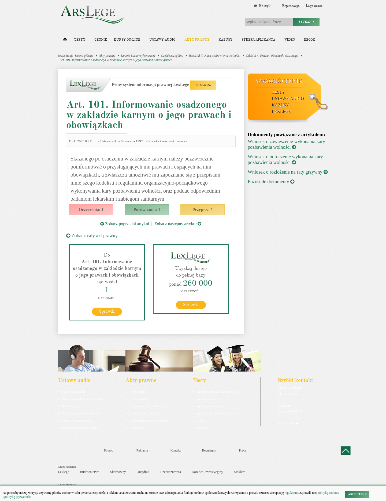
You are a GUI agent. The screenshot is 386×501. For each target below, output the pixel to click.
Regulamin (209, 450)
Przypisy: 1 (202, 209)
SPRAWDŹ (203, 85)
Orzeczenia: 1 (91, 209)
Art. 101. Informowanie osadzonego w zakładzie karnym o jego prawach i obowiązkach (116, 60)
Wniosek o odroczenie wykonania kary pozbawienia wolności (285, 159)
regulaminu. (292, 493)
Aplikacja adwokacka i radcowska (217, 391)
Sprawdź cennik (278, 81)
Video (289, 40)
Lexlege (63, 472)
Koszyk (262, 6)
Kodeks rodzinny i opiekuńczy (147, 406)
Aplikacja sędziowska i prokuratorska (219, 413)
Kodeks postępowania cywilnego (81, 413)
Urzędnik (142, 472)
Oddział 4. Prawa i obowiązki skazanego (272, 56)
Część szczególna (172, 56)
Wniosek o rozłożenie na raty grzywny (288, 172)
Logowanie (314, 6)
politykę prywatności (17, 497)
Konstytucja (136, 427)
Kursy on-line (127, 40)
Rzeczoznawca (170, 472)
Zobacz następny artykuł (177, 223)
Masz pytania (288, 423)
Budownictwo (89, 472)
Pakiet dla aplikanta (73, 391)
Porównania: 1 (146, 209)
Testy (79, 40)
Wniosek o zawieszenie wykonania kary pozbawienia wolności (286, 144)
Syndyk (201, 420)
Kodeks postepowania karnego (80, 427)
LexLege (281, 111)
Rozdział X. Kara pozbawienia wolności (214, 56)
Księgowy (203, 427)
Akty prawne (196, 40)
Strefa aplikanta (258, 40)
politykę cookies (328, 493)
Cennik (100, 40)
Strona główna (84, 56)
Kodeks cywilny (71, 406)
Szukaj (306, 22)
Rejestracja (291, 6)
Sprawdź (107, 311)
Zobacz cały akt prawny (92, 235)
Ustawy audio (162, 40)
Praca (242, 450)
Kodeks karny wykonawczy (138, 56)
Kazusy (225, 40)
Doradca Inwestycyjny (207, 472)
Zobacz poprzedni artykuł (124, 223)
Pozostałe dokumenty (271, 181)
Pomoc (108, 450)
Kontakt (175, 450)
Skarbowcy (118, 472)
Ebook (309, 40)
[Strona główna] (65, 40)
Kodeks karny (137, 391)
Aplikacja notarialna (209, 406)
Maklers (239, 472)
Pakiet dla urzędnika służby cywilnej (83, 398)
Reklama (142, 450)
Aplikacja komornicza (210, 398)
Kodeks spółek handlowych (145, 413)
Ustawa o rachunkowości (77, 420)
